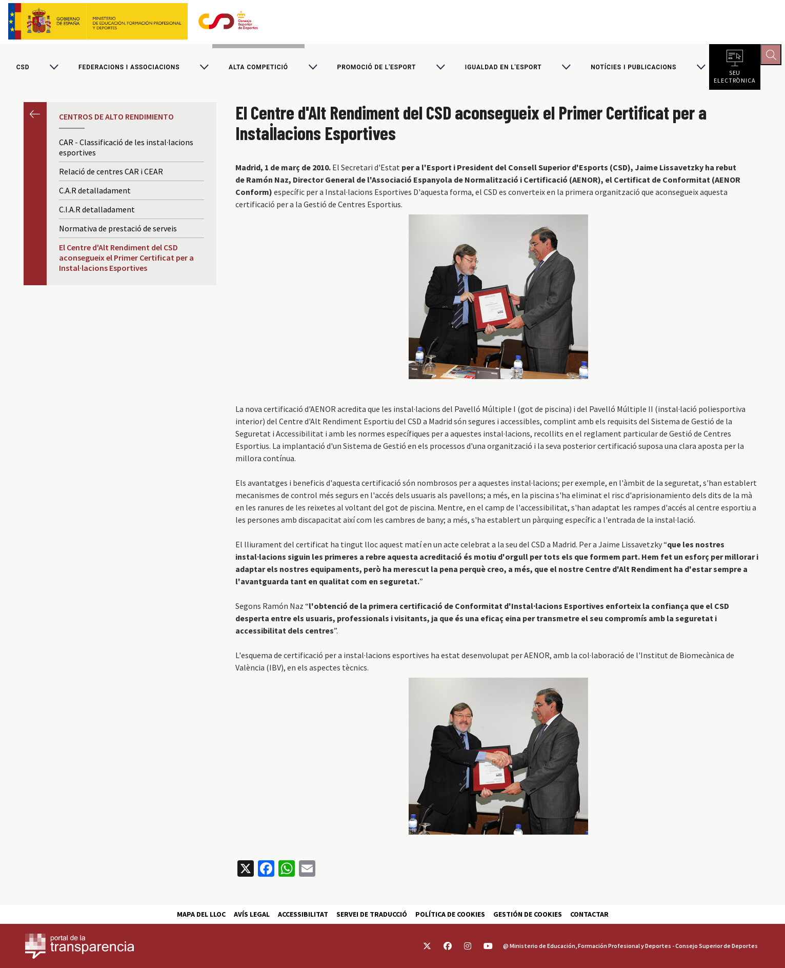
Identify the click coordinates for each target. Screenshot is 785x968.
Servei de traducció (371, 914)
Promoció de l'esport (376, 68)
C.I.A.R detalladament (97, 213)
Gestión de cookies (527, 914)
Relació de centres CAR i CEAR (111, 175)
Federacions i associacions (128, 68)
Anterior (35, 117)
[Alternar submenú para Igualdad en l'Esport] (566, 68)
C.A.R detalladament (95, 194)
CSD (23, 68)
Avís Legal (252, 914)
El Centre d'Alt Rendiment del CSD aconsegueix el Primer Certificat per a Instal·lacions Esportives (126, 261)
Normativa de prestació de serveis (118, 232)
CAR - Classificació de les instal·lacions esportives (126, 151)
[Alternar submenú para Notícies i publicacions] (701, 68)
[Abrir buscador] (772, 56)
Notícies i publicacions (633, 68)
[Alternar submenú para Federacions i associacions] (204, 68)
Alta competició (258, 68)
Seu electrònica (735, 77)
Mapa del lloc (201, 914)
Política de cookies (450, 914)
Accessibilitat (303, 914)
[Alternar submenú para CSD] (54, 68)
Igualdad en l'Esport (503, 68)
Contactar (589, 914)
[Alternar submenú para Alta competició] (313, 68)
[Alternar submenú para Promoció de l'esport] (440, 68)
